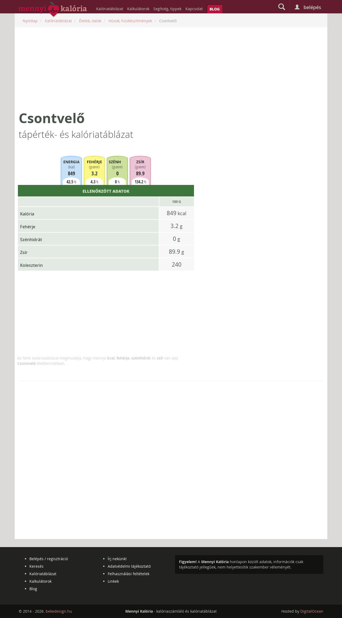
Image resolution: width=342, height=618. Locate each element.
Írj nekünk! (117, 558)
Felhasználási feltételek (128, 573)
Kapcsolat (194, 8)
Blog (214, 9)
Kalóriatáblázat (109, 8)
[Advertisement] (171, 68)
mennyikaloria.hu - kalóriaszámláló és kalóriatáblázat (53, 9)
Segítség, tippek (167, 8)
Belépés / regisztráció (48, 558)
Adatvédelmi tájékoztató (129, 566)
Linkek (113, 581)
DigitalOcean (311, 611)
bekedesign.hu (59, 611)
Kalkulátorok (138, 8)
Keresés (36, 566)
